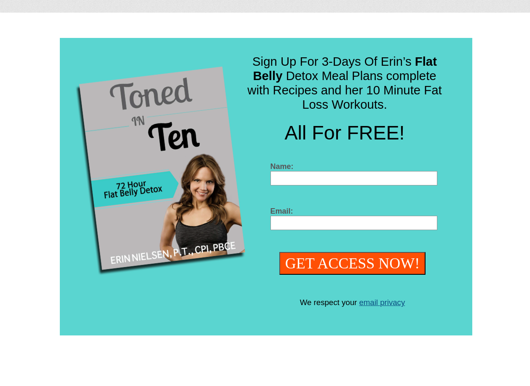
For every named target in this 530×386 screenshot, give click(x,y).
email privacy (382, 302)
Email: (281, 211)
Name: (282, 166)
